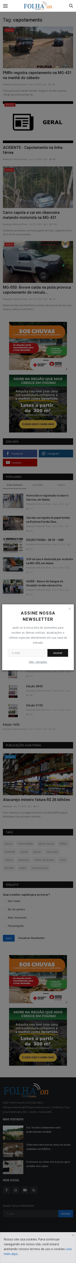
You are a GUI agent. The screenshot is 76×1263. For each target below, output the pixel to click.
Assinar (57, 653)
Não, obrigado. (38, 662)
